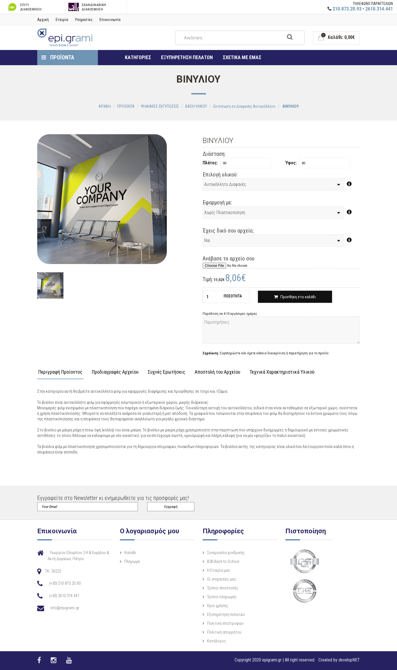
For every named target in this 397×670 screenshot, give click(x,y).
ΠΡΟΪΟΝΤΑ (57, 57)
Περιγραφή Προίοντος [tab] (60, 372)
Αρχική (43, 19)
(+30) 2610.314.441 (64, 595)
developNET (349, 660)
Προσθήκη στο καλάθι (295, 296)
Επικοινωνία (110, 19)
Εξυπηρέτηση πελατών (226, 614)
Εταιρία (62, 19)
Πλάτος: (210, 162)
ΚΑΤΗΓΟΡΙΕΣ (138, 57)
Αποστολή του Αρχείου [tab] (217, 372)
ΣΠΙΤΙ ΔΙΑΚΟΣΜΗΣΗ (24, 7)
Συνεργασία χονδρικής (226, 552)
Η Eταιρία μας (218, 570)
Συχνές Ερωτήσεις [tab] (166, 372)
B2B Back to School (223, 561)
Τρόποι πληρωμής (222, 596)
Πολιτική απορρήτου (224, 632)
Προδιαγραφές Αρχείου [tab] (115, 372)
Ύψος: (291, 162)
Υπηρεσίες (84, 19)
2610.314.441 (379, 9)
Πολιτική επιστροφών (225, 623)
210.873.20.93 (346, 9)
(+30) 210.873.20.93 (65, 583)
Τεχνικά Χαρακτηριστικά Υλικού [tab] (282, 372)
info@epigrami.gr (64, 607)
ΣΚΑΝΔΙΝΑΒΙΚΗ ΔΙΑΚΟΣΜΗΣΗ (87, 7)
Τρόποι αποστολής (222, 587)
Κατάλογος (216, 641)
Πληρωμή (132, 561)
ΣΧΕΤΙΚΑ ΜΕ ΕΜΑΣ (242, 57)
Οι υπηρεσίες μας (221, 579)
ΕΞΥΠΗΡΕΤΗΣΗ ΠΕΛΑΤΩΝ (187, 57)
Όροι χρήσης (217, 605)
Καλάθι (130, 552)
